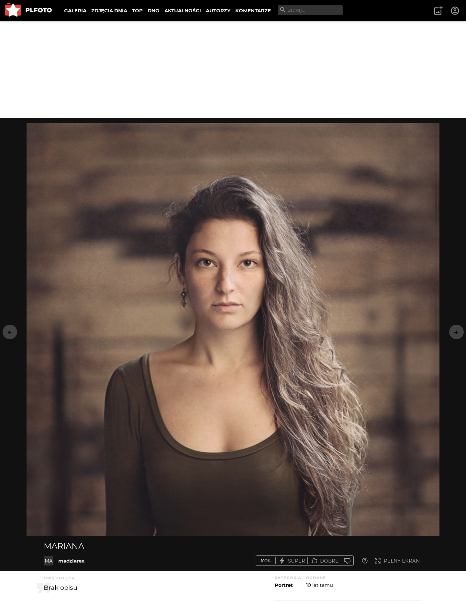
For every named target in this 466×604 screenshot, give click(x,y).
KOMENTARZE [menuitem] (253, 10)
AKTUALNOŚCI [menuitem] (182, 10)
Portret (284, 585)
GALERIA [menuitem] (75, 10)
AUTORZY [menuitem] (218, 10)
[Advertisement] (233, 69)
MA (49, 561)
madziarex (71, 561)
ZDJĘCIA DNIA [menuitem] (109, 10)
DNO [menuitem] (154, 10)
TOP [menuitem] (137, 10)
